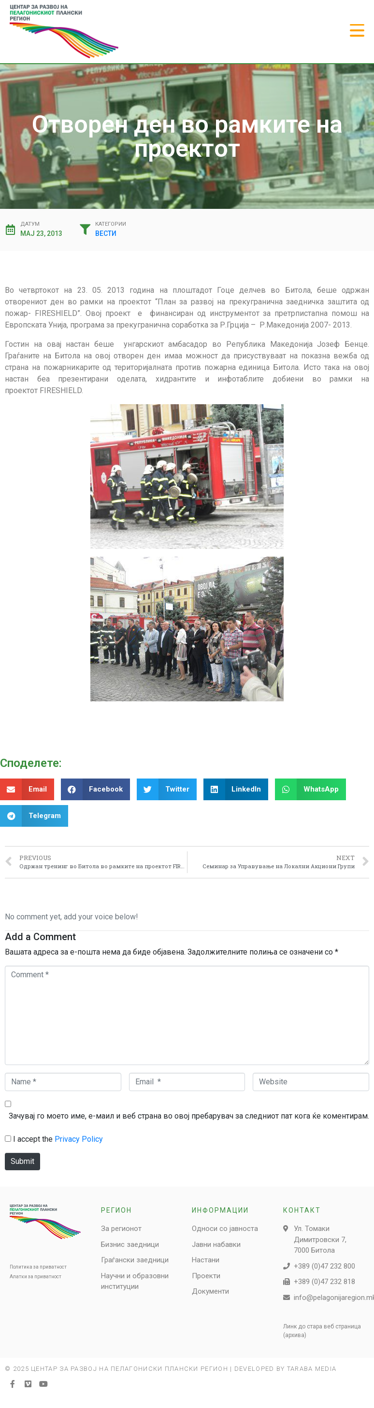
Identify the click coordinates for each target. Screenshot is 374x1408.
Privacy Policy (79, 1139)
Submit (22, 1161)
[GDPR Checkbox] (8, 1138)
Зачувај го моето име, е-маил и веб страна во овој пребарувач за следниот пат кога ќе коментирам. (189, 1116)
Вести (105, 233)
